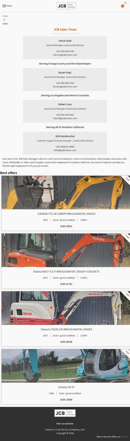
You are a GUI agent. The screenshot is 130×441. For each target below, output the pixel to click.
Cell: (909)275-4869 (65, 146)
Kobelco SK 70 (66, 387)
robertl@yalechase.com (65, 118)
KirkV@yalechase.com (65, 150)
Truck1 (124, 436)
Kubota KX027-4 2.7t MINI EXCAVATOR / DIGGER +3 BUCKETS (66, 271)
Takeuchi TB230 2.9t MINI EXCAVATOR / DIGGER (66, 329)
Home (5, 15)
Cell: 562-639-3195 (65, 51)
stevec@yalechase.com (65, 54)
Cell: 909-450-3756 (65, 83)
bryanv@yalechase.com (65, 86)
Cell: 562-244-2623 (65, 114)
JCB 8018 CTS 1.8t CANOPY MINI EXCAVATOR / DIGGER (66, 213)
